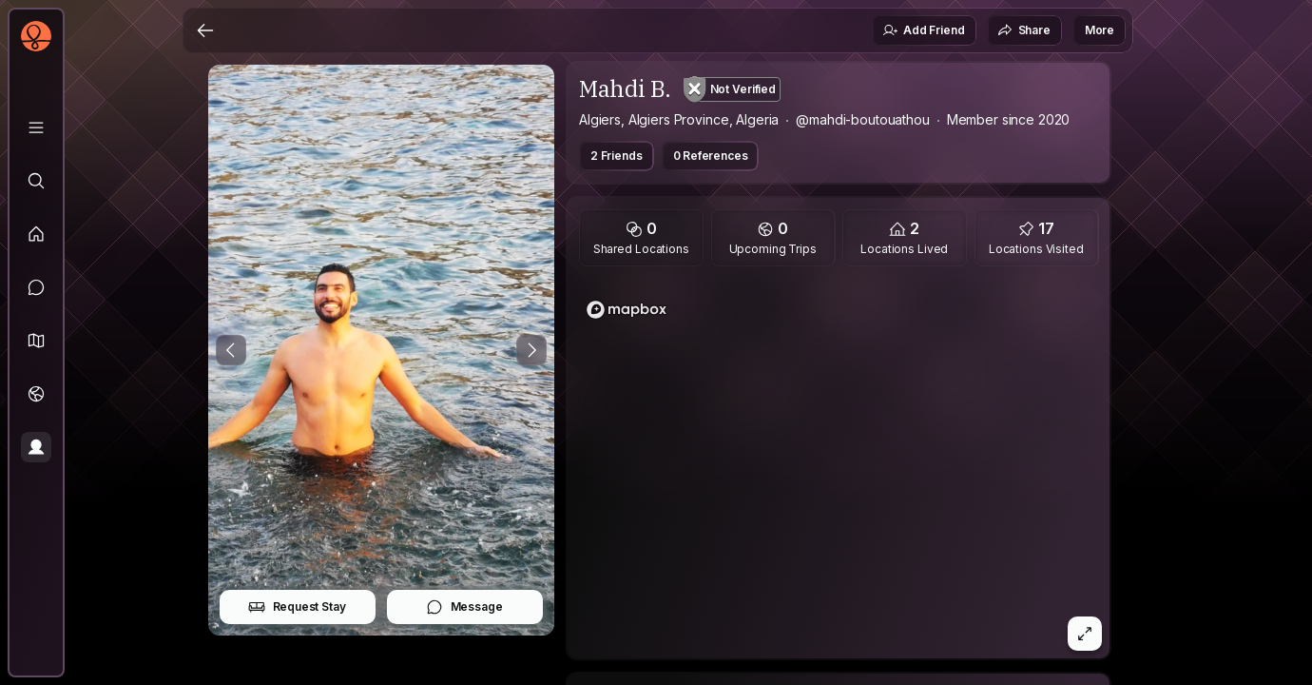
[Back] (205, 30)
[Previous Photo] (231, 350)
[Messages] (36, 287)
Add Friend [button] (923, 30)
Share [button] (1024, 30)
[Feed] (36, 234)
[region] (838, 468)
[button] (36, 340)
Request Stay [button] (297, 607)
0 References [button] (710, 155)
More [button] (1099, 30)
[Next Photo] (531, 350)
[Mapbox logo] (626, 310)
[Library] (36, 127)
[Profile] (36, 447)
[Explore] (36, 181)
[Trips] (36, 394)
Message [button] (464, 607)
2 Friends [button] (616, 155)
